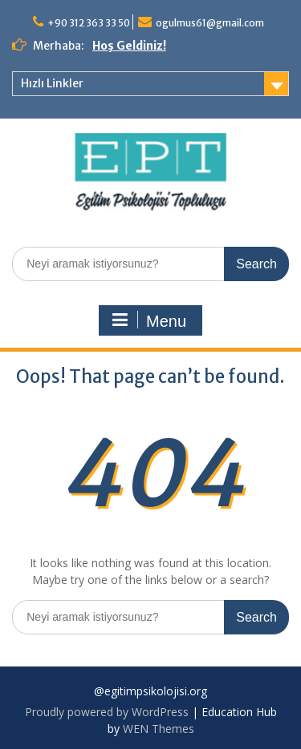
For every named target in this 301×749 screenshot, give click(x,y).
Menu (148, 320)
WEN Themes (158, 728)
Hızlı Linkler (52, 83)
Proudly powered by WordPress (107, 711)
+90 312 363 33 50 (88, 23)
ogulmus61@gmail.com (210, 23)
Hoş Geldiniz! (129, 45)
